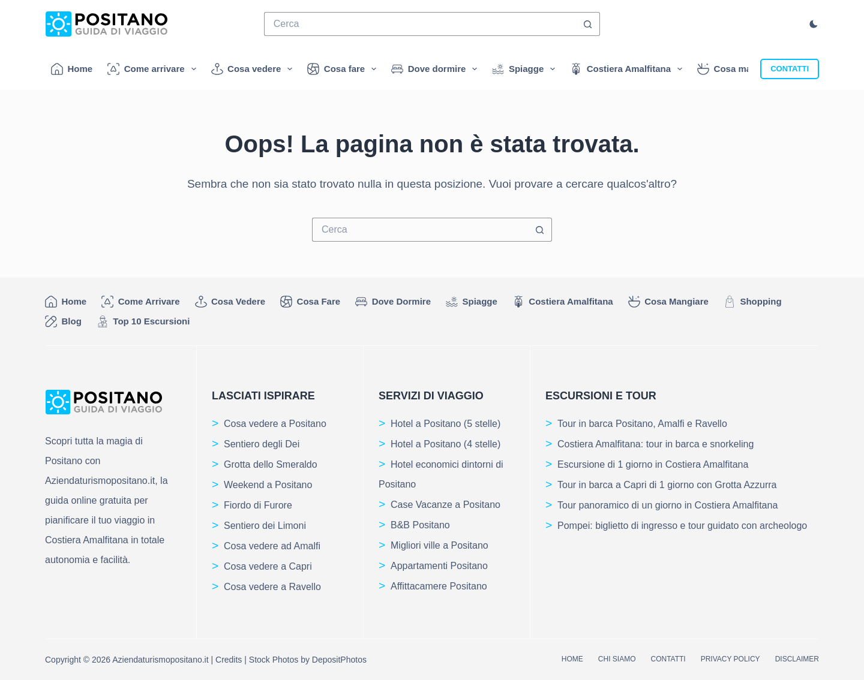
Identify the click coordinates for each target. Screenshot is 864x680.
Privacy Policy (730, 659)
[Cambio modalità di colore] (813, 24)
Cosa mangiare (745, 69)
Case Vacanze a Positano (445, 505)
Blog (63, 321)
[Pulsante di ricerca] (588, 24)
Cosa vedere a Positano (275, 424)
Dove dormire (436, 69)
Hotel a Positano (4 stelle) (445, 444)
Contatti (667, 659)
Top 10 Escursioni (143, 321)
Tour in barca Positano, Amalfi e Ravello (642, 424)
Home (71, 69)
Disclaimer (797, 659)
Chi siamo (617, 659)
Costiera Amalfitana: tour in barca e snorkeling (655, 444)
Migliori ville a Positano (439, 545)
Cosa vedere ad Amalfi (272, 546)
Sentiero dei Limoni (265, 525)
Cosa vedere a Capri (268, 566)
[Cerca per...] (420, 24)
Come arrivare (153, 69)
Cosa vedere (254, 69)
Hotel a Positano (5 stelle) (445, 424)
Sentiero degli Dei (261, 444)
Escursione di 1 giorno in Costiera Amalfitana (652, 464)
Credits (228, 659)
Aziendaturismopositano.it (160, 659)
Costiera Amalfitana (628, 69)
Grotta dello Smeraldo (270, 464)
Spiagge (526, 69)
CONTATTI (789, 68)
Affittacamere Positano (439, 586)
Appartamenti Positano (439, 566)
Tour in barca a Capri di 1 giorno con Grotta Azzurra (667, 485)
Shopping (753, 302)
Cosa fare (344, 69)
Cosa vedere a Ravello (272, 587)
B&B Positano (420, 525)
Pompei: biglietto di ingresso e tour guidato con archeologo (682, 525)
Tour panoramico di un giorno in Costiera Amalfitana (667, 505)
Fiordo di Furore (258, 505)
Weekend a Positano (268, 485)
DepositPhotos (339, 659)
